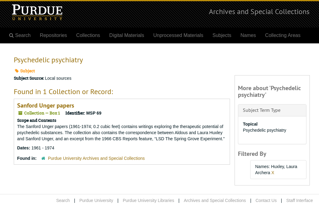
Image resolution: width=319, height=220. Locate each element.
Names (248, 35)
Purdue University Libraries (148, 200)
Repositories (53, 35)
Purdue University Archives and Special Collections (96, 158)
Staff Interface (299, 200)
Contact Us (265, 200)
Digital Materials (126, 35)
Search (63, 200)
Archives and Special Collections (259, 11)
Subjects (222, 35)
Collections (88, 35)
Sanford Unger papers (45, 105)
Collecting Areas (283, 35)
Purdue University (96, 200)
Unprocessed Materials (178, 35)
